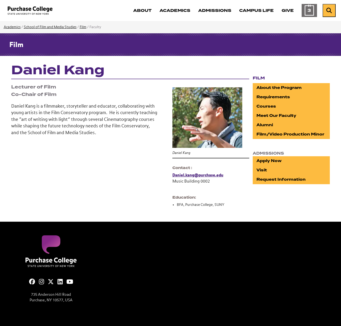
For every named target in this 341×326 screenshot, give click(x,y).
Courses (266, 106)
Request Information (281, 179)
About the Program (279, 88)
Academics (12, 27)
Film (83, 27)
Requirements (273, 97)
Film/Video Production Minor (290, 134)
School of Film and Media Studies (50, 27)
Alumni (264, 125)
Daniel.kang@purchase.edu (197, 175)
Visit (261, 170)
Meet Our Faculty (276, 116)
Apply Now (269, 161)
